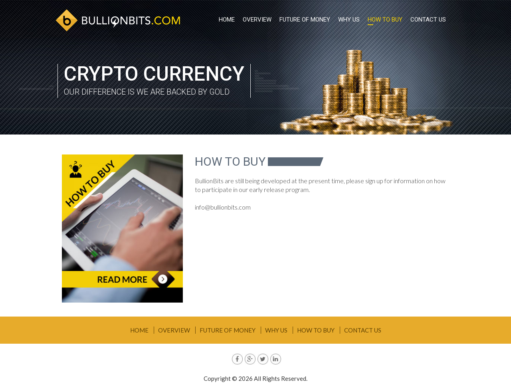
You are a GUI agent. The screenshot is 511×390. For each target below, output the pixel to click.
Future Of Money (304, 19)
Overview (257, 19)
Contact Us (428, 19)
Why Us (349, 19)
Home (227, 19)
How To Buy (385, 19)
